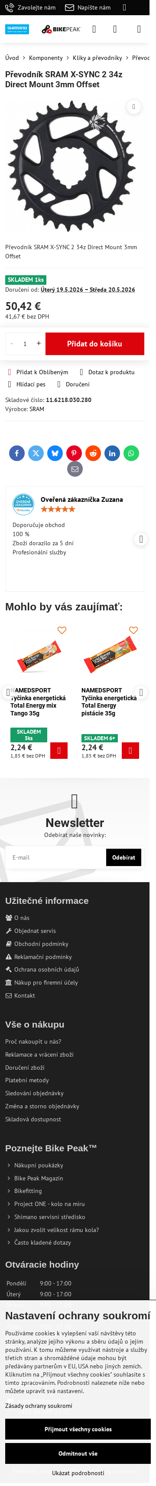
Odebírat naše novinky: (75, 835)
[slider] (58, 509)
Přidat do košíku (94, 344)
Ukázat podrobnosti (78, 1473)
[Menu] (139, 29)
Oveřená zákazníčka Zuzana (82, 499)
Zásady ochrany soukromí (38, 1406)
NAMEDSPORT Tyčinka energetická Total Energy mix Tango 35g (109, 702)
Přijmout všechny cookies (78, 1429)
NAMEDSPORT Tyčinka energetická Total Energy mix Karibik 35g (38, 702)
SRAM (36, 409)
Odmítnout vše (78, 1453)
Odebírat (123, 857)
